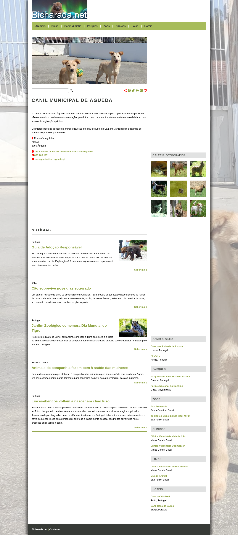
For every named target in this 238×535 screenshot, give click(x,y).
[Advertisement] (148, 9)
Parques (92, 26)
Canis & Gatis (72, 26)
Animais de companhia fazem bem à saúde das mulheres (80, 368)
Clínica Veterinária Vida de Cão (168, 436)
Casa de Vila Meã (160, 496)
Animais (40, 26)
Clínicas (121, 26)
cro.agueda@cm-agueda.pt (50, 159)
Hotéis (148, 26)
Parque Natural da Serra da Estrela (170, 376)
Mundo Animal (159, 476)
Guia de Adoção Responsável (57, 247)
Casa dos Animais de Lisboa (167, 346)
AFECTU (155, 355)
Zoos (107, 26)
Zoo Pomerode (159, 406)
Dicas (55, 26)
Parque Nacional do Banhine (167, 386)
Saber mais (140, 269)
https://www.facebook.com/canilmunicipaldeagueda (64, 151)
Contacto (54, 529)
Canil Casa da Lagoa (162, 506)
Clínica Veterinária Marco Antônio (170, 466)
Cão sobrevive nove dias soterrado (61, 288)
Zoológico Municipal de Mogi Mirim (170, 415)
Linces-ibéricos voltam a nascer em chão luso (71, 401)
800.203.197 (41, 155)
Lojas (135, 26)
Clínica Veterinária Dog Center (168, 445)
